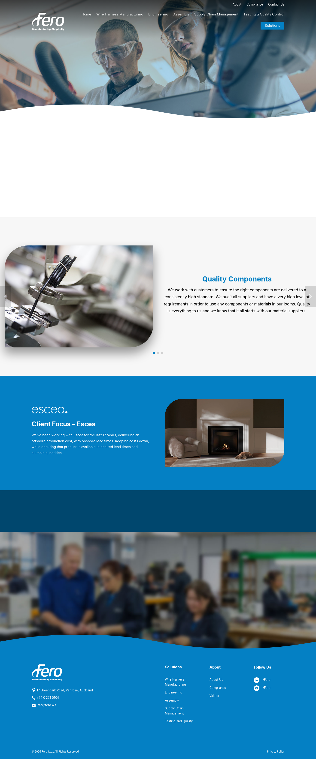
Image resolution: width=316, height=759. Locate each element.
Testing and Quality (179, 721)
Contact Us (276, 5)
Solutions (272, 25)
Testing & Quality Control (263, 14)
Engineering (158, 14)
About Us (216, 679)
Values (214, 695)
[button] (5, 296)
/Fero (266, 679)
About (237, 5)
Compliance (254, 5)
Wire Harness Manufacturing (119, 14)
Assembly (181, 14)
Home (86, 14)
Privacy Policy (275, 751)
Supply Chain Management (216, 14)
